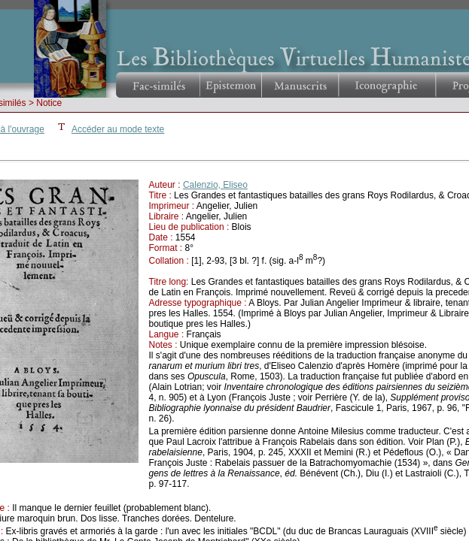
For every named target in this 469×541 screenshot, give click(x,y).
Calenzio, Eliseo (215, 185)
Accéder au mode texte (118, 129)
